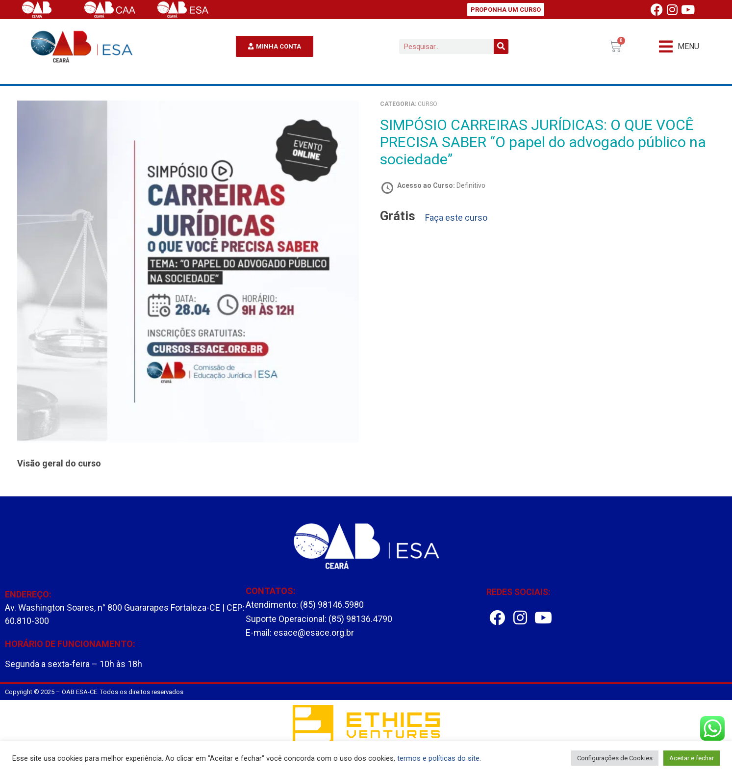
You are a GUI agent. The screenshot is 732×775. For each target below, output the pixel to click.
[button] (679, 46)
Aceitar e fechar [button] (691, 758)
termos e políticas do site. (439, 758)
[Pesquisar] (501, 46)
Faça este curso (456, 218)
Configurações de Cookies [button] (615, 758)
